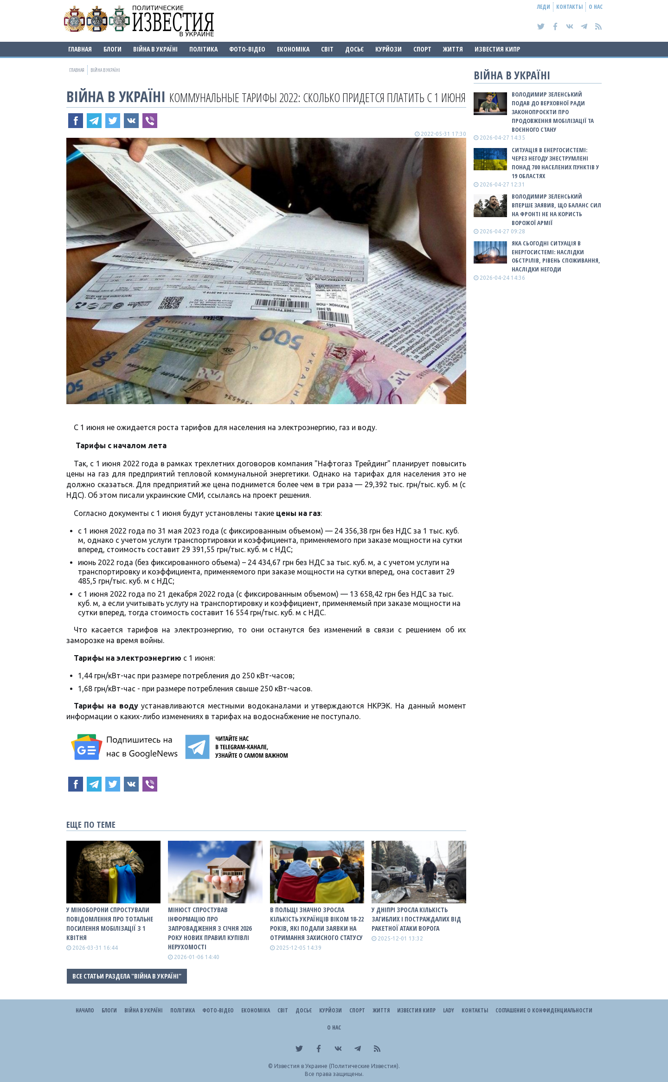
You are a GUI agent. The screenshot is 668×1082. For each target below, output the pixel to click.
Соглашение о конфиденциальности (543, 1010)
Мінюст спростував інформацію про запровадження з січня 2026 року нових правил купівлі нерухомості (209, 928)
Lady (448, 1010)
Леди (543, 7)
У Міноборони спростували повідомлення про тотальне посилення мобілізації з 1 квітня (109, 923)
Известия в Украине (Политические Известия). (337, 1066)
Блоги (112, 49)
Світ (327, 49)
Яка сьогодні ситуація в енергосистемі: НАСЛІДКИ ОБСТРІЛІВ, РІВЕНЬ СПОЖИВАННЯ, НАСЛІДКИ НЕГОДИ (556, 256)
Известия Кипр (497, 49)
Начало (85, 1010)
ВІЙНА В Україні (155, 49)
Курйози (388, 49)
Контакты (569, 7)
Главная (80, 49)
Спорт (422, 49)
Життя (453, 49)
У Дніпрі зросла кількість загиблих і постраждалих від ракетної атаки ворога (416, 919)
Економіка (293, 49)
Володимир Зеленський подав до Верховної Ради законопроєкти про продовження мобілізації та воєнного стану (553, 111)
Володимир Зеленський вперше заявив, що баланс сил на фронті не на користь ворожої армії (556, 209)
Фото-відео (247, 49)
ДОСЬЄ (354, 49)
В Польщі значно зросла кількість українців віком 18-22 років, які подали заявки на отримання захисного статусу (317, 923)
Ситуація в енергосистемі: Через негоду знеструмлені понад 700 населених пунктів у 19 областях (555, 163)
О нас (596, 7)
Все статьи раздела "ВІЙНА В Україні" (126, 976)
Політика (203, 49)
